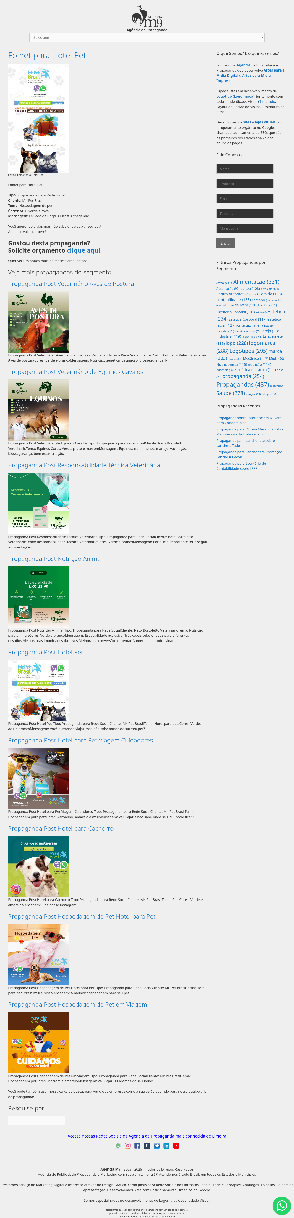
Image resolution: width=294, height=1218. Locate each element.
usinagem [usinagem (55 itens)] (269, 394)
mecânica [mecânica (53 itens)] (235, 359)
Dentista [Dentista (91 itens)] (267, 305)
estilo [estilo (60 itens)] (261, 312)
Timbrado (267, 101)
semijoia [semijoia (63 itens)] (253, 394)
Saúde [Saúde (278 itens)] (230, 392)
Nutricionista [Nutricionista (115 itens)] (231, 364)
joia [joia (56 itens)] (246, 336)
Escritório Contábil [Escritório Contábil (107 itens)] (235, 312)
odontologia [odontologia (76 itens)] (227, 370)
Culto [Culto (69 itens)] (228, 305)
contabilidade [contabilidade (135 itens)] (233, 299)
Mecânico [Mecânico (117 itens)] (255, 358)
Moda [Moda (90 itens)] (276, 359)
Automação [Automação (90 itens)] (227, 289)
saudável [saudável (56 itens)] (277, 385)
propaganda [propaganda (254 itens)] (243, 376)
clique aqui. (84, 250)
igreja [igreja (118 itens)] (270, 330)
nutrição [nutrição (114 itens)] (259, 364)
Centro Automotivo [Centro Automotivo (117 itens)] (237, 293)
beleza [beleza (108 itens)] (250, 288)
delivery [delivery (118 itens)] (246, 305)
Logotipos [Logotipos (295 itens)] (248, 350)
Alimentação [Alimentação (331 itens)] (256, 281)
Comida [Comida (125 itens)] (270, 293)
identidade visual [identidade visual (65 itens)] (248, 331)
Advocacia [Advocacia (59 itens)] (224, 282)
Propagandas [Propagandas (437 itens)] (242, 384)
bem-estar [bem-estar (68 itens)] (270, 289)
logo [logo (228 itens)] (237, 343)
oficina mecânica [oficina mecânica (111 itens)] (257, 369)
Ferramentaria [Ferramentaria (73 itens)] (248, 325)
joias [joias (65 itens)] (256, 336)
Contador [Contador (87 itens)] (261, 300)
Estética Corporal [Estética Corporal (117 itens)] (248, 319)
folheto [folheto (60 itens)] (267, 325)
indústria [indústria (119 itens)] (228, 336)
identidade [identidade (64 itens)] (225, 331)
